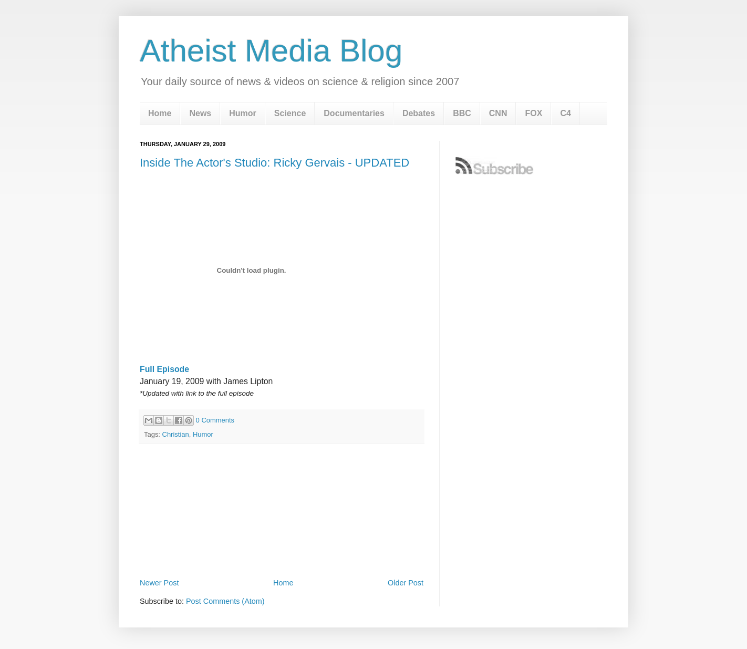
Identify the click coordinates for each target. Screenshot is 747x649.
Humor (242, 113)
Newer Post (159, 583)
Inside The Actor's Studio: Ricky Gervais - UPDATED (274, 162)
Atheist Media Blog (271, 50)
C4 (565, 113)
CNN (498, 113)
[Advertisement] (281, 546)
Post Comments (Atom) (225, 601)
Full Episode (164, 369)
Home (159, 113)
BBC (462, 113)
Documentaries (354, 113)
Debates (418, 113)
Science (290, 113)
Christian (175, 434)
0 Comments (215, 420)
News (200, 113)
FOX (533, 113)
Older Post (405, 583)
